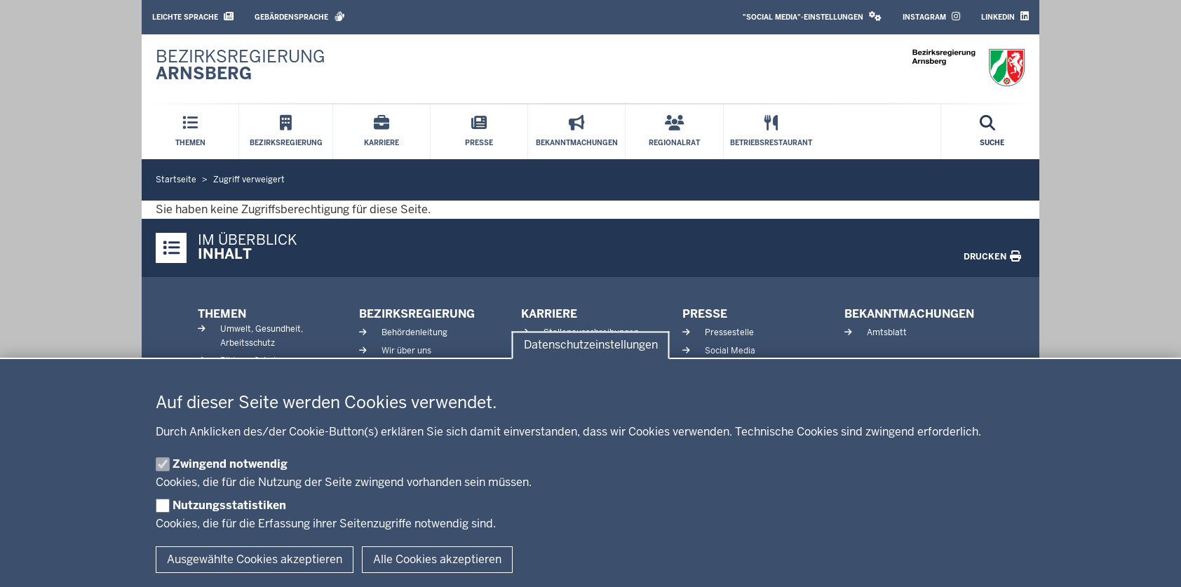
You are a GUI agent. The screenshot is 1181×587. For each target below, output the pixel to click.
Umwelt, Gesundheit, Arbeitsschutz (261, 335)
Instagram (931, 16)
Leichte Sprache (193, 16)
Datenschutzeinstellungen (591, 345)
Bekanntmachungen (909, 313)
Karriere (549, 313)
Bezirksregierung (417, 313)
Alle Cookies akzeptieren (437, 559)
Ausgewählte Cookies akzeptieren (254, 559)
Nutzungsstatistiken (229, 505)
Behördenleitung (414, 332)
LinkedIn (1005, 16)
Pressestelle (729, 332)
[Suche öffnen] (992, 131)
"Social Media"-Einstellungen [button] (812, 16)
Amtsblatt (887, 332)
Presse (704, 313)
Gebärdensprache (300, 16)
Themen (222, 313)
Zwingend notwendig (230, 464)
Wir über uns (406, 350)
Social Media (730, 350)
